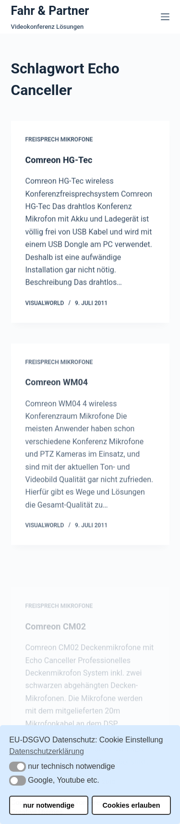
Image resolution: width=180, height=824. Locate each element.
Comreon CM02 (55, 637)
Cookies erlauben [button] (131, 805)
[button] (17, 767)
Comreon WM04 (56, 385)
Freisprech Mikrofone (59, 139)
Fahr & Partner (50, 11)
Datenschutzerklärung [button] (46, 751)
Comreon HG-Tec (59, 160)
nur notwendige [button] (48, 805)
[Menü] (165, 16)
